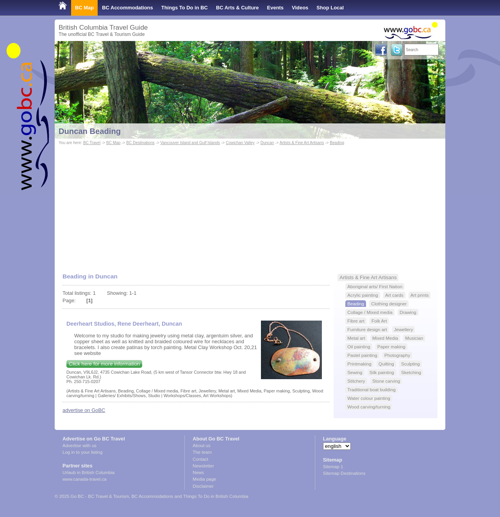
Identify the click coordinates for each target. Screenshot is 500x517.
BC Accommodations (127, 8)
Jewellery (403, 329)
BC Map (84, 8)
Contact (200, 459)
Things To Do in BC (184, 8)
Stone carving (386, 380)
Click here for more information (104, 364)
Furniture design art (367, 329)
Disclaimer (203, 486)
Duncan (267, 143)
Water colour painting (368, 398)
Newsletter (203, 466)
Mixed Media (385, 338)
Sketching (411, 372)
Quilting (386, 363)
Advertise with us (79, 445)
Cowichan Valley (240, 143)
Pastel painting (362, 355)
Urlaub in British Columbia (88, 472)
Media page (204, 479)
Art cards (394, 295)
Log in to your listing (82, 452)
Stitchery (356, 380)
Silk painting (382, 372)
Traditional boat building (371, 389)
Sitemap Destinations (344, 473)
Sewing (354, 372)
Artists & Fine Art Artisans (302, 143)
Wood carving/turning (368, 406)
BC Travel (91, 143)
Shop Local (330, 8)
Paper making (391, 346)
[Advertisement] (250, 205)
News (198, 472)
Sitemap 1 (333, 466)
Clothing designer (389, 303)
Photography (397, 355)
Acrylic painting (362, 295)
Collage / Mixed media (369, 312)
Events (275, 8)
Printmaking (359, 363)
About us (201, 445)
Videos (300, 8)
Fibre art (355, 320)
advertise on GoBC (83, 410)
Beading (337, 143)
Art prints (420, 295)
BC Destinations (140, 143)
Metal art (356, 338)
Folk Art (379, 320)
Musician (414, 338)
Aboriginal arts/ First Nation (374, 286)
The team (202, 452)
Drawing (408, 312)
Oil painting (358, 346)
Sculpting (410, 363)
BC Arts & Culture (237, 8)
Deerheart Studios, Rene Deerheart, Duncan (124, 324)
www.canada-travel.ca (84, 479)
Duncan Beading (90, 131)
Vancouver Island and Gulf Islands (190, 143)
